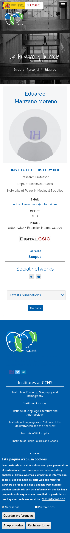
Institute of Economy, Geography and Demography (35, 394)
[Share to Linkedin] (23, 373)
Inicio (17, 70)
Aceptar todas (13, 528)
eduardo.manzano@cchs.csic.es (35, 204)
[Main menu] (63, 5)
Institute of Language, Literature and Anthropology (35, 412)
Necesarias (12, 510)
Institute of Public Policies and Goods (35, 441)
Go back (35, 308)
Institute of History (35, 403)
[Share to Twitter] (17, 373)
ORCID (35, 251)
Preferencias (46, 510)
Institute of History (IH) (35, 170)
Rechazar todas (39, 528)
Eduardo (50, 70)
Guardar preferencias (18, 518)
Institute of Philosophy (35, 433)
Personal (33, 70)
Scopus (35, 256)
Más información (53, 502)
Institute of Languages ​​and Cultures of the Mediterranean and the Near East (35, 424)
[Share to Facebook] (11, 373)
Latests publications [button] (25, 295)
